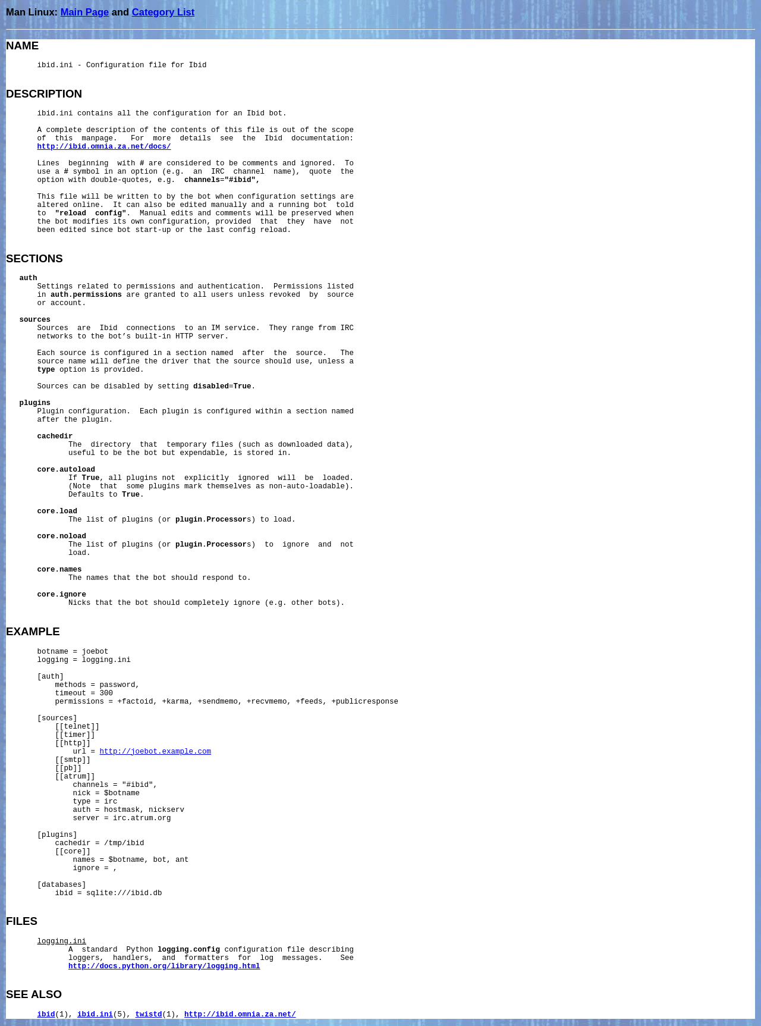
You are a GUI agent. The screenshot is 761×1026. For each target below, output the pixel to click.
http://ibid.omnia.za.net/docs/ (104, 147)
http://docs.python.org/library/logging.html (164, 966)
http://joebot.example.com (156, 752)
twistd (149, 1015)
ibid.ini (95, 1015)
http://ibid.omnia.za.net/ (240, 1015)
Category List (163, 12)
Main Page (85, 12)
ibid (46, 1015)
